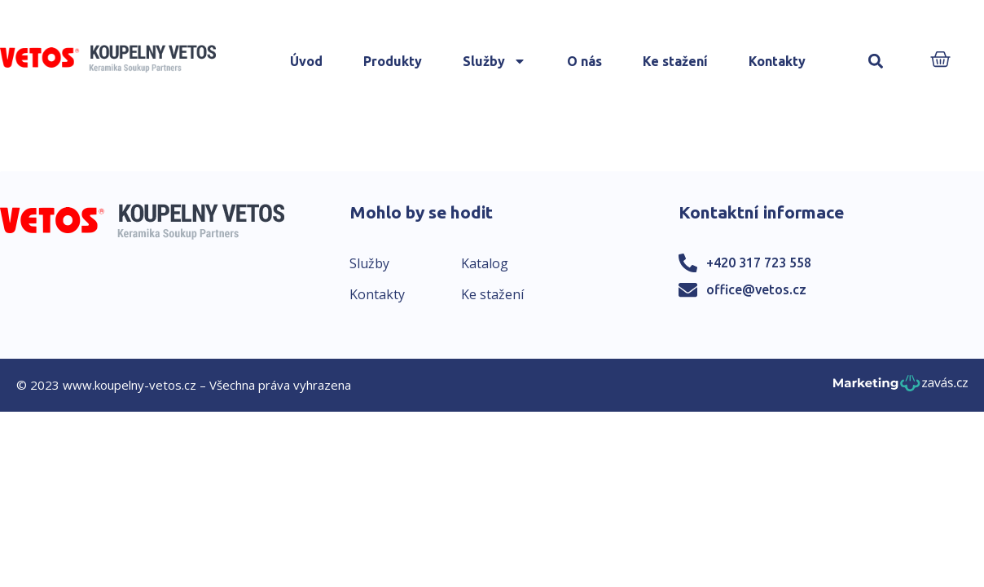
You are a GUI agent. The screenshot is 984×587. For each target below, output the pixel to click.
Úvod (306, 61)
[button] (876, 61)
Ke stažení (675, 61)
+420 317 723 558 (758, 262)
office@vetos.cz (756, 289)
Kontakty (777, 61)
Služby (494, 61)
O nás (584, 61)
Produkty (392, 61)
